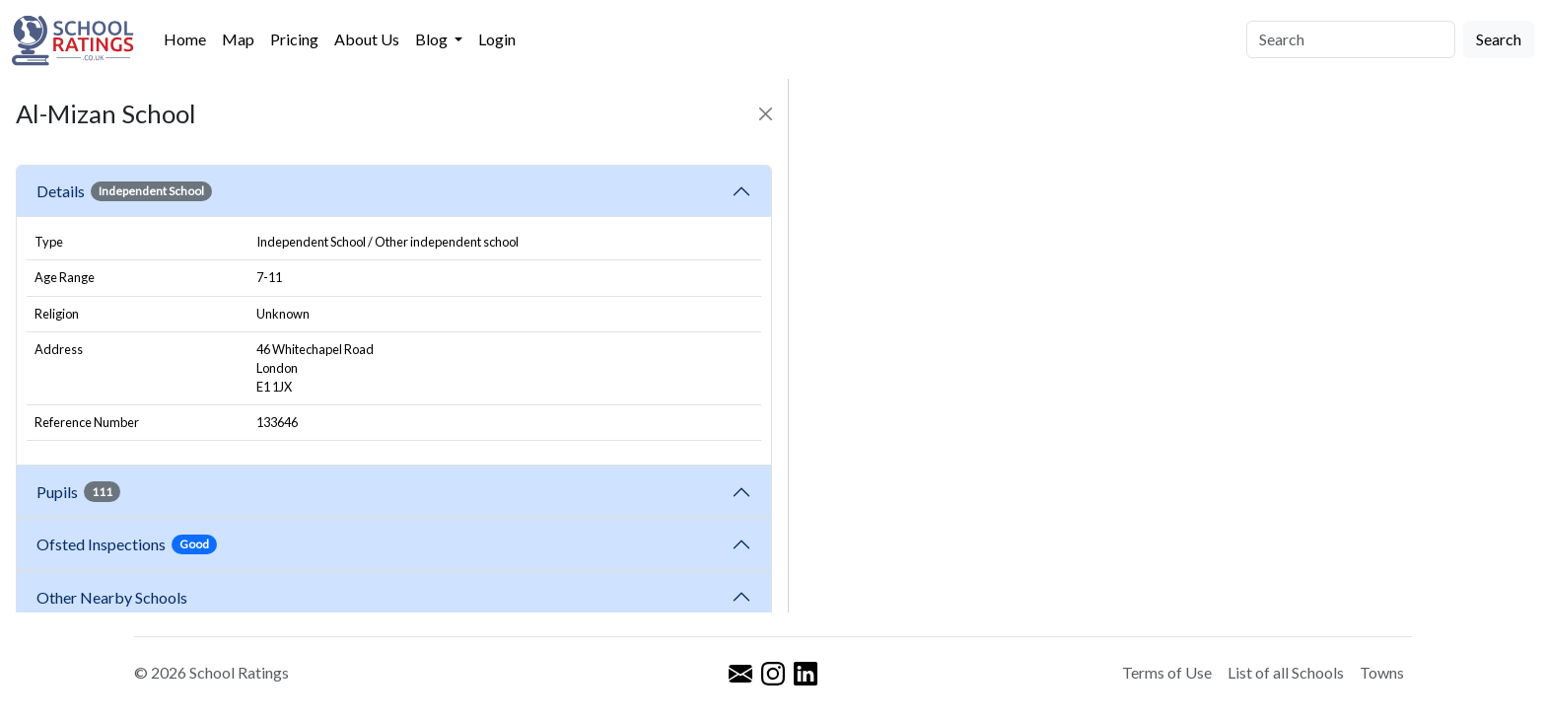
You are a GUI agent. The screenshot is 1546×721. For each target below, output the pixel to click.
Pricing (294, 39)
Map (238, 39)
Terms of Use (1167, 672)
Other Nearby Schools (114, 597)
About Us (366, 39)
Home (185, 39)
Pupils (78, 491)
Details (124, 191)
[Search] (1350, 39)
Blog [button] (433, 39)
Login (497, 39)
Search (1498, 39)
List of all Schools (1286, 672)
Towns (1382, 672)
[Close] (765, 114)
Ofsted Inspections (126, 544)
